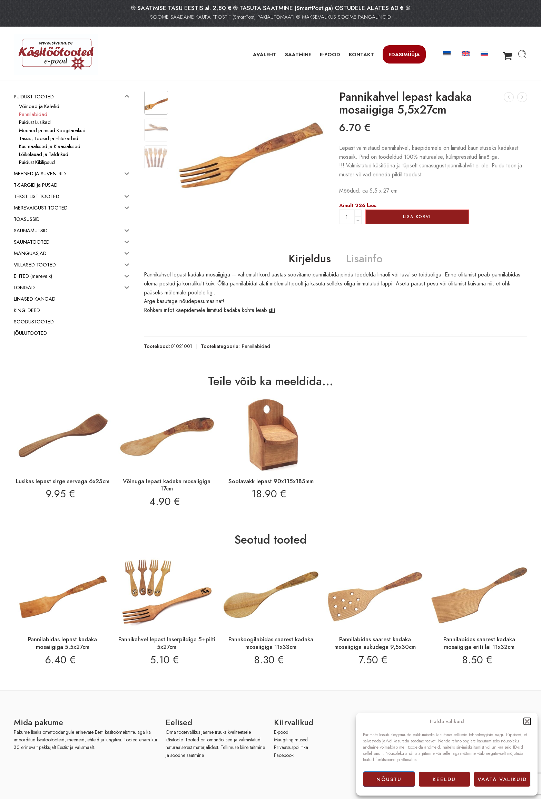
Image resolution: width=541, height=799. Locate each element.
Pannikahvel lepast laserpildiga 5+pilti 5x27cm (166, 643)
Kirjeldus (310, 258)
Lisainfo (364, 258)
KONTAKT (361, 54)
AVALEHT (264, 54)
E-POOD (330, 54)
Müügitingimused (291, 739)
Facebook (284, 755)
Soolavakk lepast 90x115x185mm (271, 481)
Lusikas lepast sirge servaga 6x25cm (62, 481)
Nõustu (389, 779)
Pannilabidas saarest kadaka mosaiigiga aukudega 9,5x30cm (375, 643)
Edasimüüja (404, 54)
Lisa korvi (417, 217)
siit (272, 310)
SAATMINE (298, 54)
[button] (527, 721)
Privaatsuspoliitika (291, 747)
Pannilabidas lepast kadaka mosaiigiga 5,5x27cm (62, 643)
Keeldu (444, 779)
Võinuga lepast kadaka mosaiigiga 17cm (166, 485)
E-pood (281, 732)
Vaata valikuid (502, 779)
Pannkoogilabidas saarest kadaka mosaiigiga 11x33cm (270, 643)
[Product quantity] (347, 217)
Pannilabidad (256, 346)
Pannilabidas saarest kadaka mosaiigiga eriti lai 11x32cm (479, 643)
